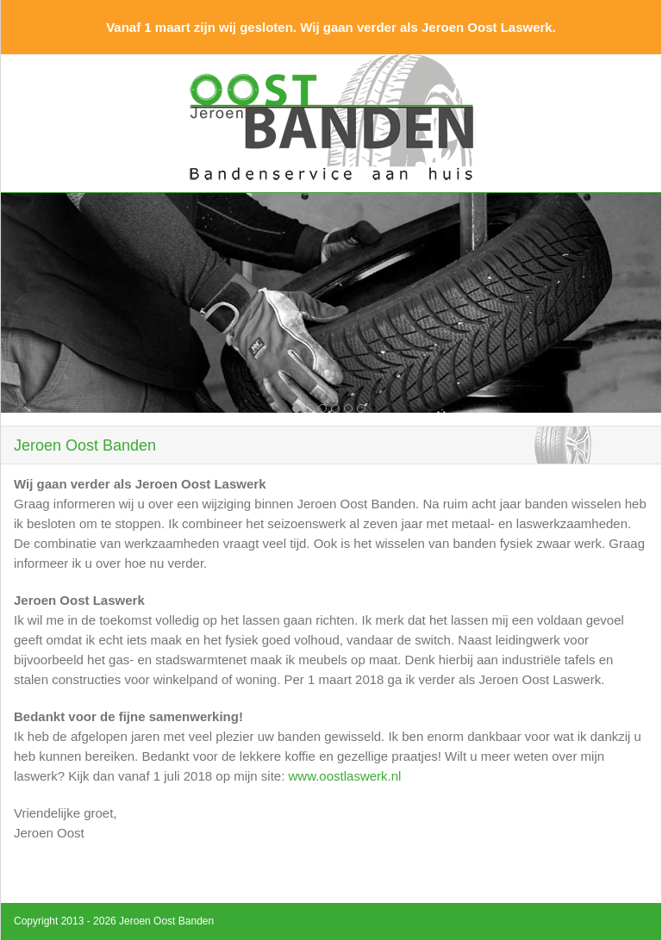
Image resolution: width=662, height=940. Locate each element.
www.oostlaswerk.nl (345, 776)
